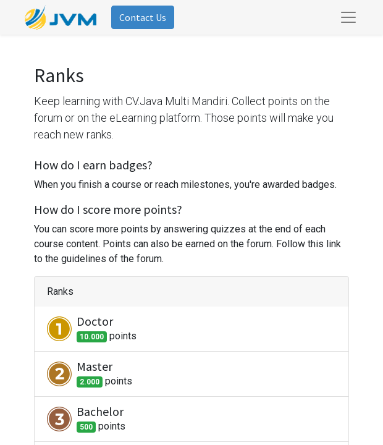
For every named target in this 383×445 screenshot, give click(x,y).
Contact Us (142, 17)
